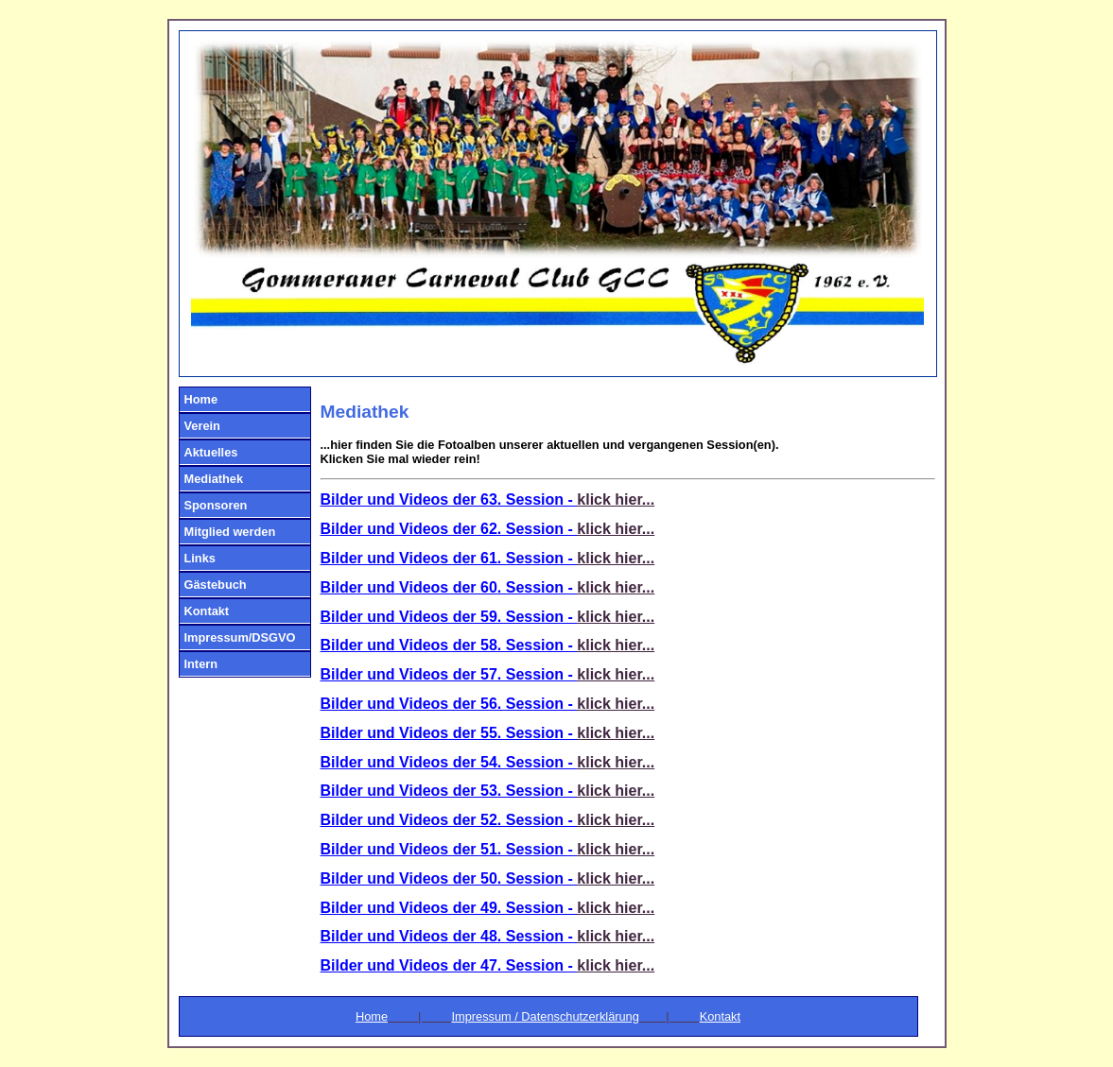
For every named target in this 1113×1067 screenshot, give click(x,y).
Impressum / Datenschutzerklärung (544, 1016)
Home (201, 399)
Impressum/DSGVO (240, 637)
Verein (202, 426)
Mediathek (214, 479)
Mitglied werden (230, 532)
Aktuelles (211, 452)
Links (200, 558)
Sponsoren (216, 505)
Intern (201, 664)
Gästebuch (215, 584)
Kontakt (207, 611)
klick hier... (615, 499)
